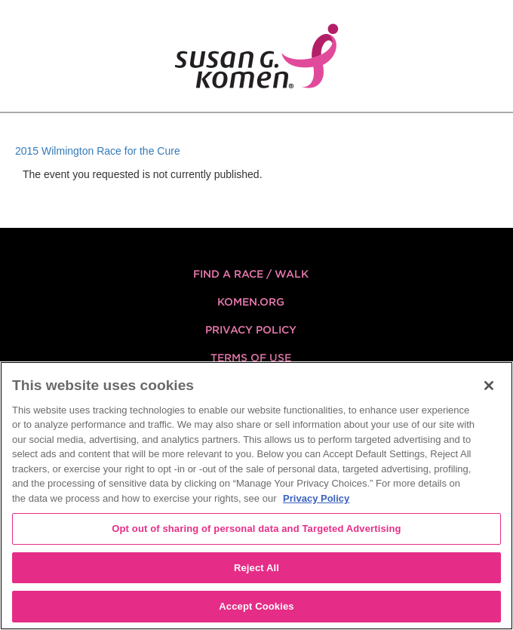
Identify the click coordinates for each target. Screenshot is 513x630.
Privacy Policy (250, 330)
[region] (256, 495)
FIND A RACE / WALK (251, 274)
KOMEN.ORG (250, 302)
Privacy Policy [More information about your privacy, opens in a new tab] (316, 498)
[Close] (488, 385)
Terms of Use (250, 358)
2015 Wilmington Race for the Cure (97, 151)
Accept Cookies (256, 606)
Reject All (256, 567)
